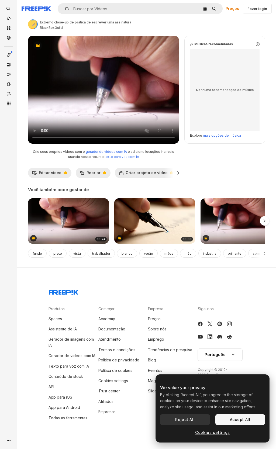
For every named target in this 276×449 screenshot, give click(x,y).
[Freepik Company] (64, 291)
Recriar (93, 174)
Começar (106, 308)
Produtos (57, 308)
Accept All (240, 419)
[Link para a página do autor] (33, 24)
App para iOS (60, 397)
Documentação (111, 329)
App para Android (64, 407)
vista (77, 253)
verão (148, 253)
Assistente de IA (63, 329)
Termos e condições (116, 349)
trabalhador (101, 253)
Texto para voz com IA (69, 366)
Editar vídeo (49, 174)
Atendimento (109, 339)
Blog (152, 360)
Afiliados (105, 401)
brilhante (235, 253)
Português (220, 354)
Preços (232, 8)
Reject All (185, 419)
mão (188, 253)
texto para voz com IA (122, 157)
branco (127, 253)
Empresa (155, 308)
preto (57, 253)
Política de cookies (115, 370)
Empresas (107, 411)
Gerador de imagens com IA (71, 342)
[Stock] (8, 28)
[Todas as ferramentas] (8, 103)
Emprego (156, 339)
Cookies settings (113, 380)
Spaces (55, 318)
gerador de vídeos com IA (106, 152)
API (51, 386)
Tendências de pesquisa (170, 349)
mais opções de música (222, 135)
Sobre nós (157, 329)
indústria (209, 253)
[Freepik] (36, 8)
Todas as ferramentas (68, 418)
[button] (65, 9)
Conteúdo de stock (66, 376)
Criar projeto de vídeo (146, 174)
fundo (37, 253)
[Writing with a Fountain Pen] (154, 221)
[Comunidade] (8, 37)
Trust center (109, 391)
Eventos (155, 370)
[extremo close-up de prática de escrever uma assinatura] (68, 221)
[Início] (8, 18)
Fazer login (257, 8)
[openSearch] (8, 8)
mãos (168, 253)
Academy (106, 318)
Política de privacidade (118, 360)
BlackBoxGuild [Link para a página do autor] (51, 28)
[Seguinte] (178, 173)
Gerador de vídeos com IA (72, 355)
